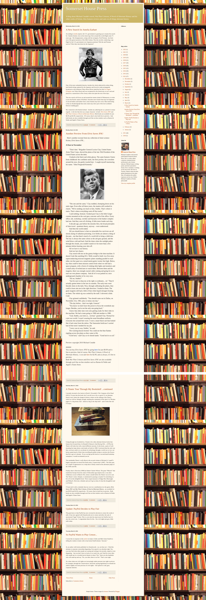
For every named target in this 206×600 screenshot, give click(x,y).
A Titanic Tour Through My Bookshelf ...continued (89, 389)
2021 (124, 52)
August (127, 89)
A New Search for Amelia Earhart (81, 29)
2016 (124, 65)
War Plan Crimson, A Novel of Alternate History (80, 114)
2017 (124, 63)
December (128, 79)
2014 (124, 71)
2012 (124, 76)
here (88, 355)
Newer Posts (69, 578)
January (127, 129)
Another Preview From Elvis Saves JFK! (84, 133)
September (128, 87)
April (126, 100)
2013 (124, 73)
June (126, 95)
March (127, 103)
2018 (124, 60)
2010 (124, 135)
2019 (124, 57)
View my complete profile (128, 183)
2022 (124, 49)
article (86, 539)
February (127, 127)
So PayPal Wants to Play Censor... (81, 534)
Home (91, 578)
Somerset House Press (86, 8)
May (126, 97)
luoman (106, 591)
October (127, 84)
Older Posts (112, 578)
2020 (124, 55)
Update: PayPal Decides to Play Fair (82, 509)
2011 (124, 133)
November (128, 81)
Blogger (117, 591)
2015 (124, 68)
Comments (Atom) (78, 581)
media (76, 34)
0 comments (92, 125)
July (126, 92)
